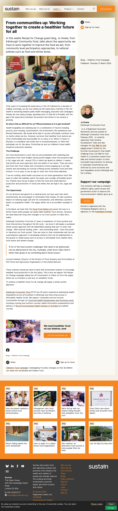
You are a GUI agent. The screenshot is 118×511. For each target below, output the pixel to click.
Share (87, 22)
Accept (111, 508)
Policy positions (67, 479)
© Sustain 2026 (39, 492)
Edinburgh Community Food (18, 292)
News (63, 473)
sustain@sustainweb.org (17, 495)
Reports (64, 482)
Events (64, 484)
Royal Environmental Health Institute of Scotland (37, 306)
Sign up (64, 493)
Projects (69, 9)
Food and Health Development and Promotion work (51, 300)
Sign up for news (92, 27)
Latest (57, 9)
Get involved (105, 9)
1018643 (36, 497)
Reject (111, 504)
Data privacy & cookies (43, 500)
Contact (80, 9)
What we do (44, 9)
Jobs (63, 487)
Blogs (83, 60)
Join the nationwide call (57, 335)
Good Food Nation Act (43, 209)
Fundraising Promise (103, 211)
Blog (7, 388)
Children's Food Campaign (98, 60)
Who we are (31, 9)
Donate (87, 201)
